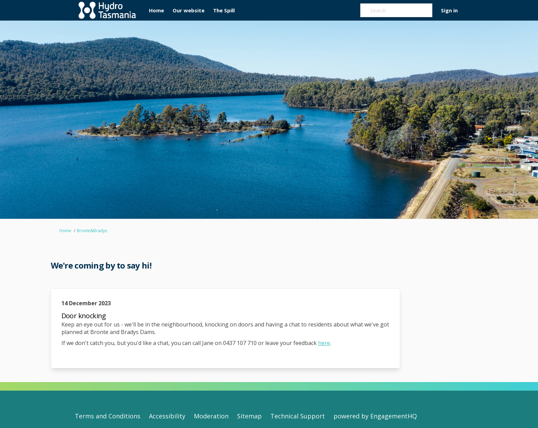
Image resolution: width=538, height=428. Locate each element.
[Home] (156, 10)
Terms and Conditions (107, 416)
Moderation (211, 416)
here (324, 343)
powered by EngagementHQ (375, 416)
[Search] (396, 10)
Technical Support (297, 416)
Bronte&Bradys (92, 231)
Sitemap (249, 416)
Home (65, 231)
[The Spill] (223, 10)
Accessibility (167, 416)
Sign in (449, 10)
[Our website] (188, 10)
